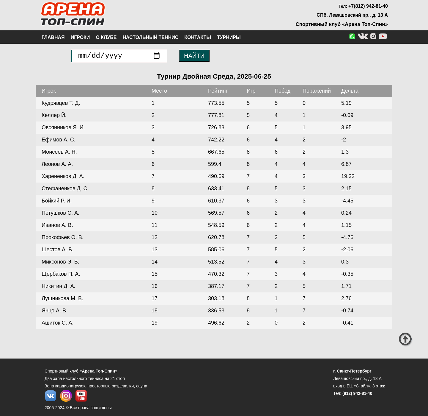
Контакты (197, 37)
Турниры (229, 37)
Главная (53, 37)
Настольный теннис (150, 37)
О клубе (106, 37)
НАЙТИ (194, 55)
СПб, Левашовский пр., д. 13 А (352, 15)
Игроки (80, 37)
